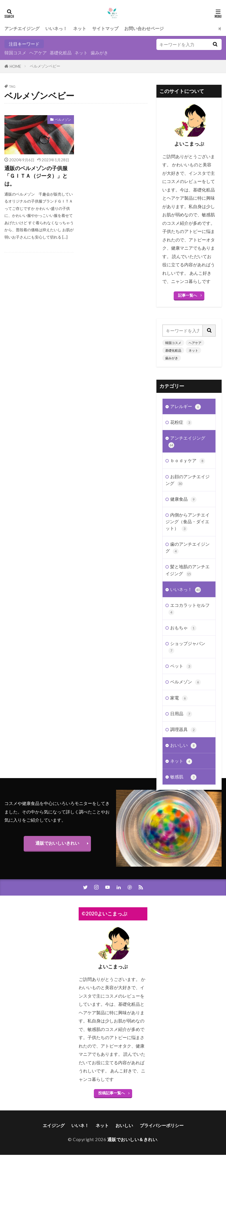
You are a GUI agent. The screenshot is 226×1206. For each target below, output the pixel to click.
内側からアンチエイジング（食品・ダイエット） (187, 521)
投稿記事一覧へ (111, 1116)
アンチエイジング (21, 28)
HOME (15, 66)
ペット (181, 665)
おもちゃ (183, 627)
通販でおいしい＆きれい (132, 1162)
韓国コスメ (15, 52)
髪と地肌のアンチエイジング (187, 569)
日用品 (181, 713)
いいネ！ (80, 1148)
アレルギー (185, 405)
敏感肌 (183, 776)
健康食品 (183, 498)
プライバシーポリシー (162, 1148)
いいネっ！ (56, 28)
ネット (79, 28)
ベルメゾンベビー (45, 66)
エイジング (54, 1148)
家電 (179, 697)
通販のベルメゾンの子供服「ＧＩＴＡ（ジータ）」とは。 (36, 176)
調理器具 (183, 728)
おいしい (183, 744)
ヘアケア (38, 52)
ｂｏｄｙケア (187, 460)
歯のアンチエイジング (187, 546)
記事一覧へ (187, 295)
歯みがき (99, 52)
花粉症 (181, 421)
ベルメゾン (63, 119)
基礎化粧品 (61, 52)
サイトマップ (105, 28)
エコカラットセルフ (189, 607)
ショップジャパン (186, 646)
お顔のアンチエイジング (187, 479)
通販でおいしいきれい (57, 866)
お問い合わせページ (144, 28)
